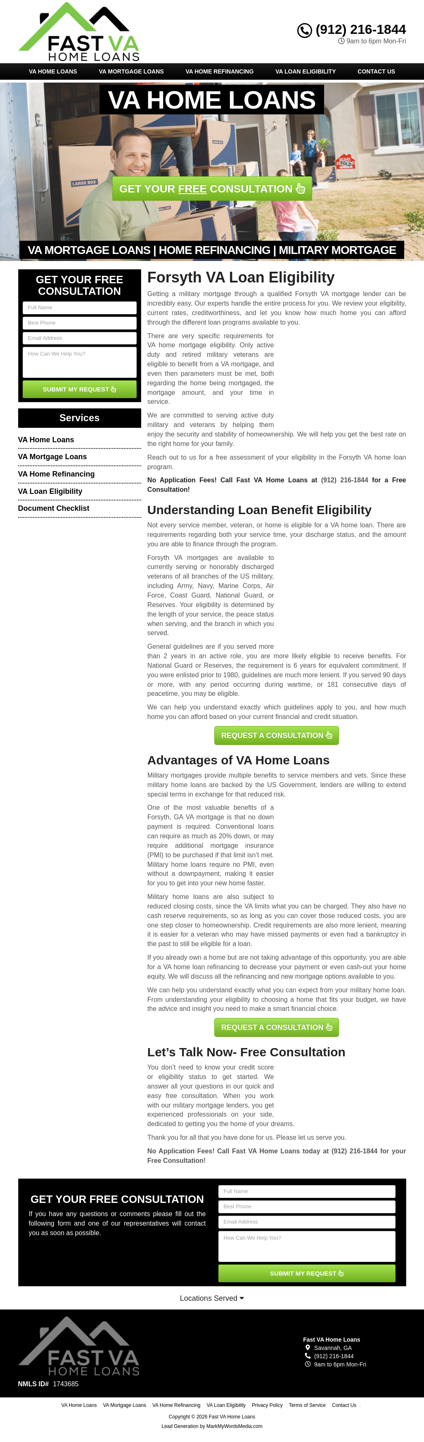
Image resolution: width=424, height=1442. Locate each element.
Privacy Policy (267, 1405)
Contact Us (376, 71)
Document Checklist (54, 508)
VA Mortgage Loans (131, 71)
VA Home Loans (53, 71)
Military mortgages (174, 775)
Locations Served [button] (212, 1298)
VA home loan (352, 525)
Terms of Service (307, 1405)
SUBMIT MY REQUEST (79, 389)
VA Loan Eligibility (305, 71)
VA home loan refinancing (201, 966)
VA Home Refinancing (219, 71)
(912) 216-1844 (351, 29)
